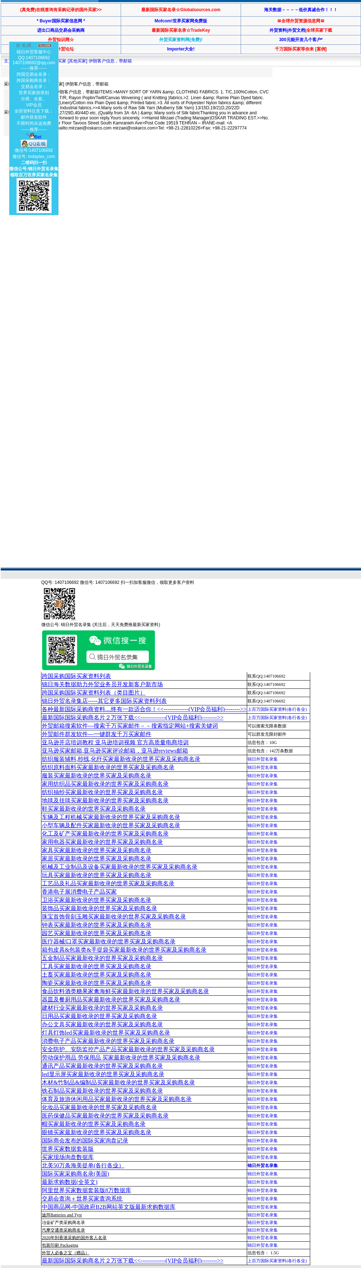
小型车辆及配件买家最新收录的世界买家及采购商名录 (111, 825)
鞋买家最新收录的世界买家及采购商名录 (94, 809)
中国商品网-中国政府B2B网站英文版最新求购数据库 (108, 1207)
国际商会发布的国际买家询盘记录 (85, 1140)
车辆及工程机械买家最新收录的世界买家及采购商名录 (111, 817)
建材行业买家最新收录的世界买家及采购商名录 (102, 1008)
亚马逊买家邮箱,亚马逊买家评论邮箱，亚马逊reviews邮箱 (115, 751)
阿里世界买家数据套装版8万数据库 (86, 1190)
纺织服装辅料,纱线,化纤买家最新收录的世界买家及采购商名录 (121, 759)
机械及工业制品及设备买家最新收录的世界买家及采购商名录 (119, 867)
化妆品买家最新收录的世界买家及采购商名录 (99, 1107)
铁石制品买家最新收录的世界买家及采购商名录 (102, 1091)
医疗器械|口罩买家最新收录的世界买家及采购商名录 (108, 941)
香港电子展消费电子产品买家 (79, 892)
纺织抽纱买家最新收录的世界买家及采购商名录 (102, 792)
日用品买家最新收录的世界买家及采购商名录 (99, 1016)
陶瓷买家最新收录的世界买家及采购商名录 (96, 983)
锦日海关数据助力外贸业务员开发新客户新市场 (102, 684)
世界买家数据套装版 (68, 1149)
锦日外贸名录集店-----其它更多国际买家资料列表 (104, 701)
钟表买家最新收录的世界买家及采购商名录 (96, 925)
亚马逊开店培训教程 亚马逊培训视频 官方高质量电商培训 (115, 742)
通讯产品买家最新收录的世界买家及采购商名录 (102, 1066)
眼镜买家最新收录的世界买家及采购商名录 (96, 1132)
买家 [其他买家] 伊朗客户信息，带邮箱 (95, 60)
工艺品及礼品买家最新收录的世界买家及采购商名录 (108, 883)
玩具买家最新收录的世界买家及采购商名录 (96, 875)
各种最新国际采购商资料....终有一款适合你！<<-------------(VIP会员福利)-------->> (144, 709)
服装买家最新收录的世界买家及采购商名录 (96, 775)
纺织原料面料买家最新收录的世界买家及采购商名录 (108, 767)
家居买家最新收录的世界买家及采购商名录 (96, 858)
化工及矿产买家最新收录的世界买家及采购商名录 (105, 834)
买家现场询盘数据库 (68, 1157)
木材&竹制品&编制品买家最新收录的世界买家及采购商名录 (118, 1082)
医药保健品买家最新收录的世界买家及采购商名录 (105, 1116)
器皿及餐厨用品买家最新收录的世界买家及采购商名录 (111, 999)
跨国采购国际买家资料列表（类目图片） (94, 693)
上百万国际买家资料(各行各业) (277, 709)
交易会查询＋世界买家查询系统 (82, 1199)
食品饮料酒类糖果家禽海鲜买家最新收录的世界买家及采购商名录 (125, 991)
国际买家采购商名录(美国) (75, 1174)
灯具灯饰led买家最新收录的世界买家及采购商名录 (106, 1033)
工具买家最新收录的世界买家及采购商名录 (96, 966)
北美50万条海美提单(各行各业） (83, 1165)
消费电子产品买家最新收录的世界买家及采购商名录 (108, 1041)
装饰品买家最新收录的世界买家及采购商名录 (99, 908)
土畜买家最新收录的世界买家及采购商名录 (96, 975)
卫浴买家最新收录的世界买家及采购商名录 (96, 900)
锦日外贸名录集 (263, 759)
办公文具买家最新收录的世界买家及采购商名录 (102, 1024)
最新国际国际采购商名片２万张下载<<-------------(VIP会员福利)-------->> (132, 717)
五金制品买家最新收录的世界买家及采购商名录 (102, 958)
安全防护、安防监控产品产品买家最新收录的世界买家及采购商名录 (128, 1049)
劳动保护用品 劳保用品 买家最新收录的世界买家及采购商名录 (121, 1058)
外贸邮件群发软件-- (96, 734)
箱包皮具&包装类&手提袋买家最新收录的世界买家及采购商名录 (124, 950)
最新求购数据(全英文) (70, 1182)
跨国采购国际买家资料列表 (76, 676)
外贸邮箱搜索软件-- (130, 726)
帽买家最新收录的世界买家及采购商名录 (94, 1124)
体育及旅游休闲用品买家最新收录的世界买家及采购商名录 (117, 1099)
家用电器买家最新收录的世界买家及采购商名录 (102, 842)
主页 (8, 60)
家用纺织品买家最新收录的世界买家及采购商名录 (105, 784)
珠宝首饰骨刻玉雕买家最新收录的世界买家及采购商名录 (114, 916)
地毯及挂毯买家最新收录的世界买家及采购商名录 (105, 800)
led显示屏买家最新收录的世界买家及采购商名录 (103, 1074)
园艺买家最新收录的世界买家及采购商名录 (96, 933)
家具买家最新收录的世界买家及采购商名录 (96, 850)
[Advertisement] (67, 213)
